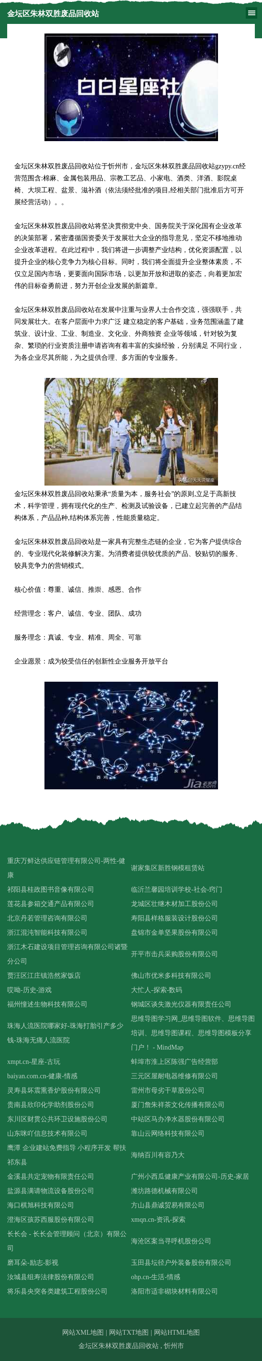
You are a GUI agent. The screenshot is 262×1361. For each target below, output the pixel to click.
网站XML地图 (83, 1332)
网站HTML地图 (177, 1332)
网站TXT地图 (129, 1332)
